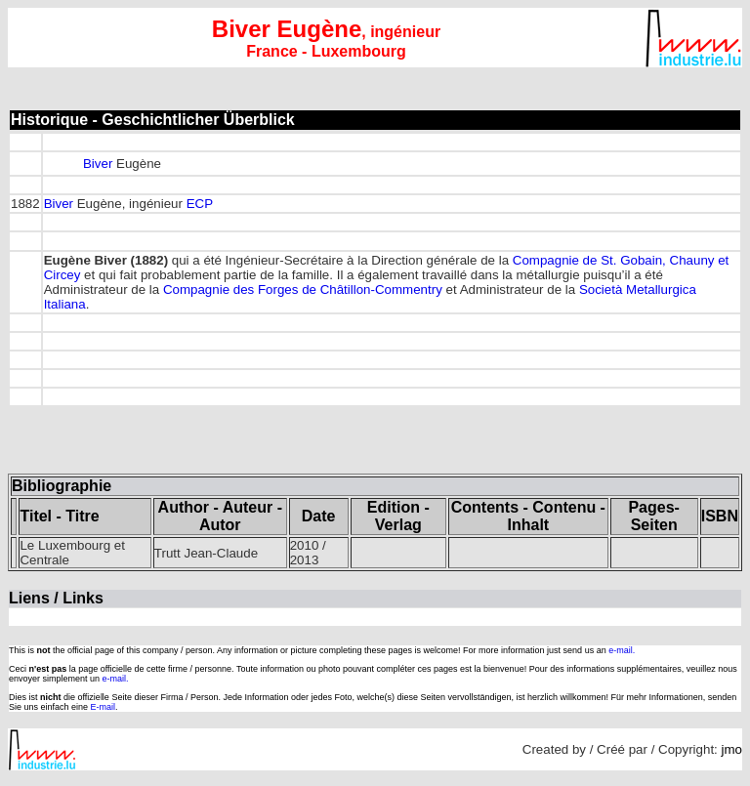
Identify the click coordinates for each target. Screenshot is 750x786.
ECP (200, 203)
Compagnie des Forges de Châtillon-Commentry (302, 289)
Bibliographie (61, 485)
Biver (97, 163)
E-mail (103, 707)
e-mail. (621, 650)
